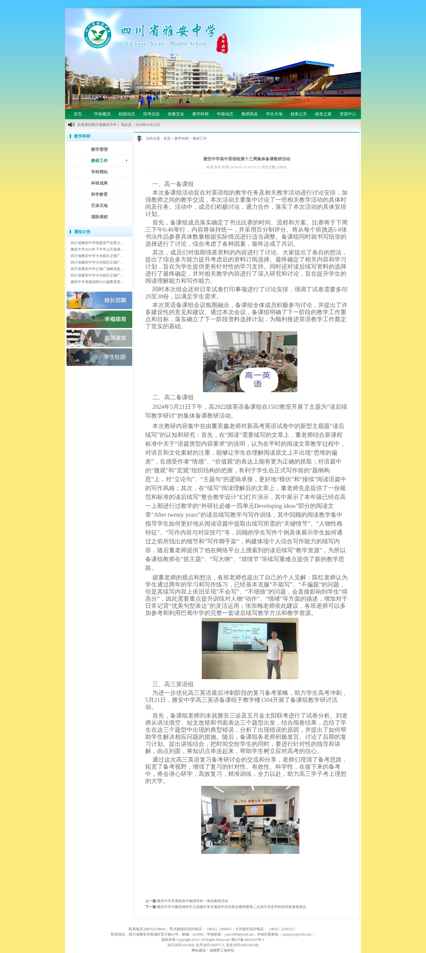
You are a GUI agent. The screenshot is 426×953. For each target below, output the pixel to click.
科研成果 (99, 183)
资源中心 (348, 114)
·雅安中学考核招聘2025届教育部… (97, 282)
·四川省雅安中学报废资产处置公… (97, 243)
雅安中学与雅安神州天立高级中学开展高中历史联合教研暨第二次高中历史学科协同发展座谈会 (231, 907)
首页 (78, 114)
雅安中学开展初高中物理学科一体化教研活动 (192, 901)
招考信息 (151, 114)
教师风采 (249, 114)
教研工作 (99, 161)
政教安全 (176, 114)
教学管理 (99, 149)
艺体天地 (99, 205)
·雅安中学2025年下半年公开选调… (97, 249)
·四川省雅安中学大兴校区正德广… (97, 256)
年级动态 (225, 114)
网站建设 (199, 950)
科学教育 (99, 194)
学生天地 (274, 114)
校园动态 (127, 114)
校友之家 (323, 114)
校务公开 (299, 114)
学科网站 (99, 172)
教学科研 (200, 114)
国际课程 (99, 217)
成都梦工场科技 (221, 950)
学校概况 (102, 114)
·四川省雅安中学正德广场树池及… (97, 269)
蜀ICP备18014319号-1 (247, 940)
